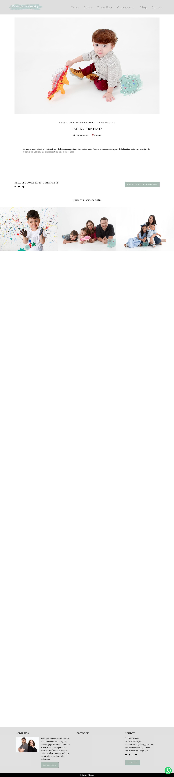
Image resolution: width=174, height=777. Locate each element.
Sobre (88, 7)
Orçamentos (126, 7)
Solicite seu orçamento (142, 746)
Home (75, 7)
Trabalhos (105, 7)
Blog (143, 7)
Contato (158, 7)
